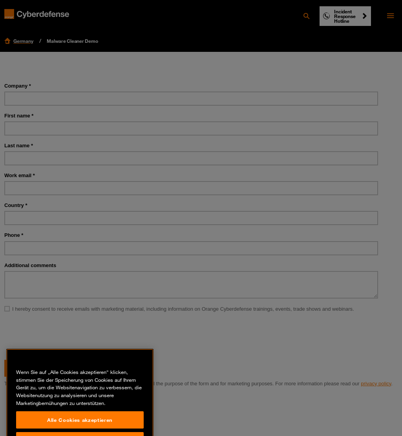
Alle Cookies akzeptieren (80, 426)
